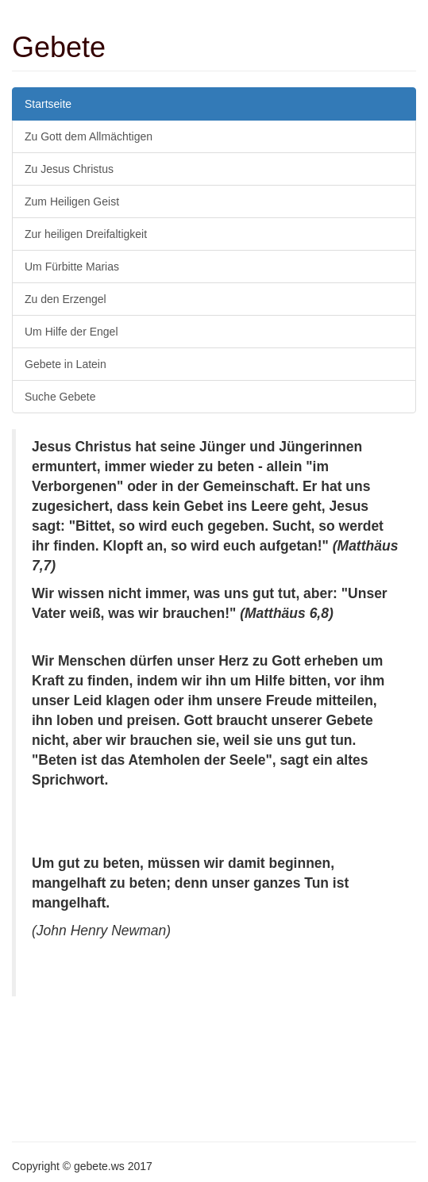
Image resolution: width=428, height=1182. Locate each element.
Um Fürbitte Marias (72, 266)
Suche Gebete (60, 396)
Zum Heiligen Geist (72, 201)
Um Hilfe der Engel (71, 331)
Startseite (48, 104)
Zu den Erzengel (65, 299)
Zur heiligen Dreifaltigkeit (86, 234)
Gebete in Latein (65, 364)
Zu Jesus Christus (69, 169)
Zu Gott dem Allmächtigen (88, 136)
